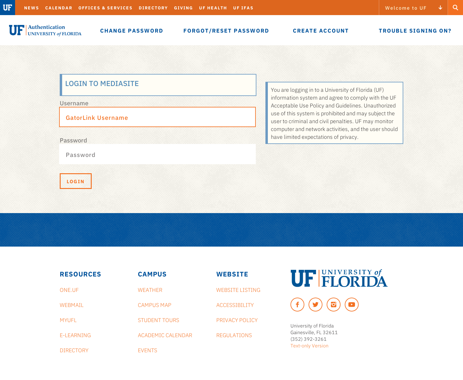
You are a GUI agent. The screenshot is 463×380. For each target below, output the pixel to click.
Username (74, 102)
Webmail (72, 304)
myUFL (68, 319)
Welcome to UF (406, 7)
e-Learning (75, 334)
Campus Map (154, 304)
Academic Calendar (165, 334)
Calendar (58, 8)
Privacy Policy (237, 319)
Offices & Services (105, 8)
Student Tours (158, 319)
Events (147, 349)
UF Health (213, 8)
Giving (183, 8)
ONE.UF (69, 289)
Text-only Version (309, 345)
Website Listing (238, 289)
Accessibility (235, 304)
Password (73, 140)
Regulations (234, 334)
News (31, 8)
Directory (153, 8)
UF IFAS (243, 8)
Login (76, 181)
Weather (150, 289)
